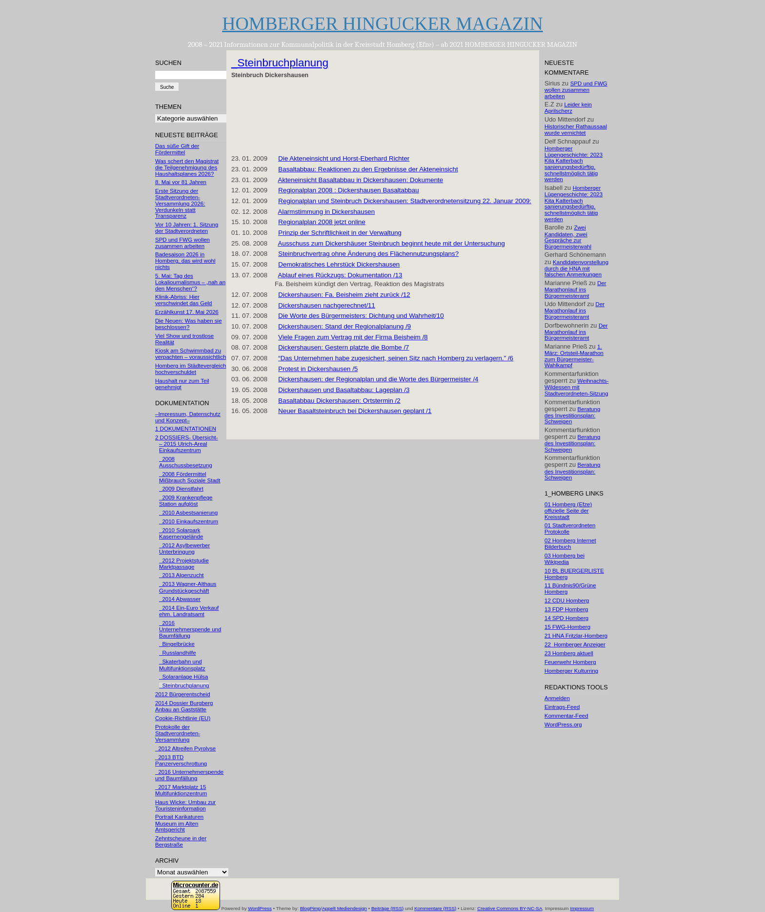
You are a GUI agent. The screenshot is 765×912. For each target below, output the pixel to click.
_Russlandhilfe (177, 653)
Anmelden (557, 698)
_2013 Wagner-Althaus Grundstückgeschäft (187, 587)
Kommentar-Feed (566, 716)
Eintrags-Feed (562, 707)
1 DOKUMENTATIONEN (185, 429)
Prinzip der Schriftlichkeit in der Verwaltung (340, 232)
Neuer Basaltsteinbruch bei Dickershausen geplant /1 (354, 411)
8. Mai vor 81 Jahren (180, 182)
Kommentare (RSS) (435, 908)
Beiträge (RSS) (387, 908)
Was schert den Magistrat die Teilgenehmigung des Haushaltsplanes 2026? (187, 167)
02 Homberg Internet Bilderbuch (570, 544)
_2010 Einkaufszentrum (188, 521)
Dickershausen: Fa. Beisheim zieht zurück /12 (344, 294)
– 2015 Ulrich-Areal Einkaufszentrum (183, 447)
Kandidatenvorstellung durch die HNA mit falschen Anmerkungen (576, 268)
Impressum (582, 908)
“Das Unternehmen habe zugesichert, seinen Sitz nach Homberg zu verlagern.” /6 (395, 358)
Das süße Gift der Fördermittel (177, 149)
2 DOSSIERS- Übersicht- (186, 437)
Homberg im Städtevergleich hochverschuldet (190, 369)
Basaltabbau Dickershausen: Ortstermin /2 (339, 400)
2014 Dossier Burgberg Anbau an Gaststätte (184, 706)
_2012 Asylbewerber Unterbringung (184, 548)
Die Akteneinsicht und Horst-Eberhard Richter (343, 158)
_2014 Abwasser (180, 599)
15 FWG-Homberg (567, 627)
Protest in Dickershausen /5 (318, 369)
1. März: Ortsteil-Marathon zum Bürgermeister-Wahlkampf (574, 356)
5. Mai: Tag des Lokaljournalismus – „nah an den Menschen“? (190, 282)
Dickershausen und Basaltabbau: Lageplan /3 (343, 390)
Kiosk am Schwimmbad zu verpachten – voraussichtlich (190, 354)
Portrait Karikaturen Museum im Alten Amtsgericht (179, 823)
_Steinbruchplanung (184, 685)
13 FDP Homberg (566, 609)
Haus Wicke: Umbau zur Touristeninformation (185, 805)
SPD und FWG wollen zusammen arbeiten (182, 243)
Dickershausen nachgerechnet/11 (326, 305)
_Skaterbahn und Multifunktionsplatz (182, 665)
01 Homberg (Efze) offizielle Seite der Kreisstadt (568, 510)
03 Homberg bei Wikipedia (564, 559)
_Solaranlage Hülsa (183, 677)
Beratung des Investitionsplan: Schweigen (572, 415)
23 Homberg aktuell (568, 653)
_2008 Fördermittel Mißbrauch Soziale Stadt (189, 477)
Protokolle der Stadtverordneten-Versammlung (177, 733)
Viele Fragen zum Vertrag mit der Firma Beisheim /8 (352, 337)
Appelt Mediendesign (344, 908)
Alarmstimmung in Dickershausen (326, 211)
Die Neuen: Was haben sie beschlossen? (188, 324)
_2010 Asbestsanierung (188, 513)
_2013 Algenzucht (181, 575)
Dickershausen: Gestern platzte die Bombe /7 (343, 347)
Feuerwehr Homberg (570, 662)
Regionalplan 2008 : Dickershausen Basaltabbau (348, 190)
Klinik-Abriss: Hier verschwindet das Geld (183, 300)
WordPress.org (563, 724)
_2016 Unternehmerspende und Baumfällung (190, 629)
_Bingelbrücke (177, 644)
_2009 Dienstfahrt (181, 489)
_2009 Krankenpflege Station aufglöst (186, 501)
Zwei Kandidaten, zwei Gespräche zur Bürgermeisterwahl (567, 237)
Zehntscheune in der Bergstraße (180, 841)
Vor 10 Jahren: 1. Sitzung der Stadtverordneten (186, 228)
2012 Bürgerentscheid (182, 694)
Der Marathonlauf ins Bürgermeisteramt (575, 289)
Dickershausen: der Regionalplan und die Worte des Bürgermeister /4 (378, 379)
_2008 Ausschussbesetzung (185, 462)
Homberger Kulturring (571, 671)
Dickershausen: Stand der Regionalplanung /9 (344, 326)
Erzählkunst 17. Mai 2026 (187, 312)
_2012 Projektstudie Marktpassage (184, 564)
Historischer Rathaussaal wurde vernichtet (575, 130)
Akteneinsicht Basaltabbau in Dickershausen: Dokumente (360, 180)
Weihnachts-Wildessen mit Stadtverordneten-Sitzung (576, 387)
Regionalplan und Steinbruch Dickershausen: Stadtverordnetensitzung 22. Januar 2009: (404, 201)
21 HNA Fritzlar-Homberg (575, 636)
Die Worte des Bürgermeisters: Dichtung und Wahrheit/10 (360, 315)
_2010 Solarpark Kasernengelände (181, 533)
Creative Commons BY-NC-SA (509, 908)
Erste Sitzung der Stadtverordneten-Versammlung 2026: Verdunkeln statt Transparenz (180, 203)
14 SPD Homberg (566, 618)
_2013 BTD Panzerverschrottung (181, 760)
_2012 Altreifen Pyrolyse (185, 748)
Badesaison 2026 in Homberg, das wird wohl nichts (185, 260)
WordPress (260, 908)
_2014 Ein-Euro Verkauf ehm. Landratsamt (189, 611)
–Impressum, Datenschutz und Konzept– (188, 417)
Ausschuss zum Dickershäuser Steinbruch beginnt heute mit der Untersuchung (391, 243)
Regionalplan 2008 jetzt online (321, 222)
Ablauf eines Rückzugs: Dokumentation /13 (340, 275)
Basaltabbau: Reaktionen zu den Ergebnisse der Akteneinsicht (368, 169)
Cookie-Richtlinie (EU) (182, 718)
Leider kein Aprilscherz (568, 108)
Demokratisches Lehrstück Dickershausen (339, 264)
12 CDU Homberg (566, 600)
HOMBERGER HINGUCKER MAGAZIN (382, 23)
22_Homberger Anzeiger (574, 644)
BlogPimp (310, 908)
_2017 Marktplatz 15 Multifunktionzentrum (181, 790)
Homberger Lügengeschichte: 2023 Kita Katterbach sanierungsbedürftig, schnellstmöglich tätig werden (573, 164)
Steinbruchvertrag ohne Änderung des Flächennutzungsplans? (368, 253)
